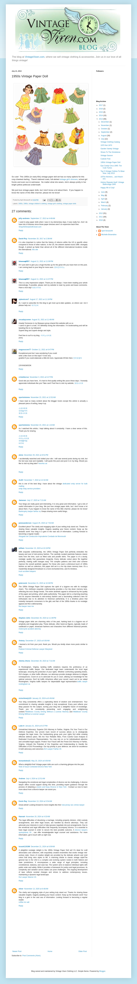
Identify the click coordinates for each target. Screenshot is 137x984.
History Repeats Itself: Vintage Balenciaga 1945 (112, 183)
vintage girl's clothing (55, 203)
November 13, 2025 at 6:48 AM (36, 889)
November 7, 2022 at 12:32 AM (36, 480)
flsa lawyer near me (26, 606)
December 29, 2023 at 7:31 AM (43, 661)
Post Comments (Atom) (31, 956)
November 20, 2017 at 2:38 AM (40, 239)
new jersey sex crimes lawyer (73, 805)
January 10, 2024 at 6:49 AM (43, 698)
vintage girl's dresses (69, 179)
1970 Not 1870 (106, 145)
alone (21, 455)
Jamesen (22, 500)
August (104, 136)
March (103, 202)
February (104, 206)
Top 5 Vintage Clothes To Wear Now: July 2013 (113, 172)
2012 (101, 213)
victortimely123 (25, 698)
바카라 (21, 443)
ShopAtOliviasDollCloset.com (30, 227)
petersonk (23, 583)
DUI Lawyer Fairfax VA (52, 749)
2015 (101, 112)
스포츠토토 (23, 408)
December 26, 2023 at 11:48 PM (43, 618)
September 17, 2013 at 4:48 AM (42, 218)
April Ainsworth (107, 231)
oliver (21, 889)
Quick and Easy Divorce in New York (51, 787)
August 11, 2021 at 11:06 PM (42, 261)
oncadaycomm (25, 320)
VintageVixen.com (35, 56)
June (103, 192)
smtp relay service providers (29, 489)
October (104, 129)
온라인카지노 (59, 267)
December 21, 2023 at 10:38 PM (40, 583)
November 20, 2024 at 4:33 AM (38, 817)
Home (50, 951)
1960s (25, 203)
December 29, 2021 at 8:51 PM (36, 455)
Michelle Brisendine (108, 235)
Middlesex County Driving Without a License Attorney (47, 712)
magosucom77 (25, 350)
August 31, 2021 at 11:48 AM (43, 320)
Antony (22, 641)
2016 (101, 109)
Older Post (82, 951)
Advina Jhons (24, 661)
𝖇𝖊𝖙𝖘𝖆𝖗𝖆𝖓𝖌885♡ (24, 261)
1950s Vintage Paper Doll (110, 162)
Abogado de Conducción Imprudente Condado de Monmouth (42, 536)
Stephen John (24, 618)
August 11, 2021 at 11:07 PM (42, 279)
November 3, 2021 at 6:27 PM (41, 377)
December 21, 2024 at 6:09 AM (43, 847)
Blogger (102, 971)
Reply (21, 230)
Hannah (22, 817)
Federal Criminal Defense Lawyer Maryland (35, 649)
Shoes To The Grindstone (110, 152)
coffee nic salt (24, 902)
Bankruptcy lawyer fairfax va (30, 511)
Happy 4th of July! (108, 188)
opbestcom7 (24, 299)
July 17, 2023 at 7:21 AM (36, 500)
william (21, 548)
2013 (101, 119)
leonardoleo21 (24, 761)
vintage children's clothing (38, 203)
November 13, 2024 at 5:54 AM (40, 801)
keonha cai (43, 463)
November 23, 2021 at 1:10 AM (43, 425)
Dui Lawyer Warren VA (27, 877)
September (105, 132)
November (105, 125)
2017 (101, 105)
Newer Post (16, 951)
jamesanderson (25, 523)
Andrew (22, 779)
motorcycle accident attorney (30, 629)
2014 (101, 115)
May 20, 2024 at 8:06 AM (41, 761)
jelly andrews (24, 218)
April (103, 199)
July (103, 139)
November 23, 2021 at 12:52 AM (43, 397)
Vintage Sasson (107, 155)
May (103, 195)
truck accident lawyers (27, 571)
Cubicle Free (105, 159)
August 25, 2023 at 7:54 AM (43, 523)
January (104, 209)
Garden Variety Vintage (110, 149)
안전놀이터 (23, 411)
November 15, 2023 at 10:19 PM (37, 548)
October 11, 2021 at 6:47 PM (43, 350)
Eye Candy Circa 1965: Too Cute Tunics (111, 167)
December (105, 122)
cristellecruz (24, 377)
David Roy (23, 239)
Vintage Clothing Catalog (110, 142)
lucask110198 (24, 847)
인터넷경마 (77, 358)
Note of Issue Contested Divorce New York (35, 767)
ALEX (21, 480)
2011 (101, 217)
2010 (101, 220)
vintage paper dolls (69, 203)
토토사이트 (36, 288)
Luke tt (21, 726)
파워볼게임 (23, 441)
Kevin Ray (23, 801)
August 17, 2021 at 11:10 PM (41, 299)
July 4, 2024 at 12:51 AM (35, 779)
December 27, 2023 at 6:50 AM (37, 641)
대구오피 (34, 305)
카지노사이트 (46, 335)
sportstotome (24, 397)
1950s (20, 203)
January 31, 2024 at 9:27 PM (36, 726)
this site (35, 250)
